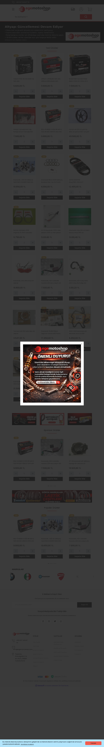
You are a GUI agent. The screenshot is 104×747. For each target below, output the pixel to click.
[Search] (52, 16)
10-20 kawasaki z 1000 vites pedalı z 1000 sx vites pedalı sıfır (51, 232)
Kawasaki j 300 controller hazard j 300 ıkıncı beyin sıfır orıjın (51, 282)
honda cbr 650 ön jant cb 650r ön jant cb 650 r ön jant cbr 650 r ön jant (79, 131)
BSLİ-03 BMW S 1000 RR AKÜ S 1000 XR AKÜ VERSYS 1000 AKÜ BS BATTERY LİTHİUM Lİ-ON (51, 131)
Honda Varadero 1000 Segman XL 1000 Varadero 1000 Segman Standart (22, 232)
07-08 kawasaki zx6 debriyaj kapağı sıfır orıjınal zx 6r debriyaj (79, 464)
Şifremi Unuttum (38, 652)
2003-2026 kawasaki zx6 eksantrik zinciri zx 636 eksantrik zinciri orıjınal (78, 333)
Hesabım (78, 644)
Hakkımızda (58, 662)
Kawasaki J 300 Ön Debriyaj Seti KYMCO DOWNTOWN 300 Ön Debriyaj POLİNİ (23, 181)
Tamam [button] (93, 743)
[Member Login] (80, 9)
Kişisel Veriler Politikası (61, 658)
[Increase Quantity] (32, 91)
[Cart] (89, 9)
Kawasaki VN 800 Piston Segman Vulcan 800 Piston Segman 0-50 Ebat (51, 333)
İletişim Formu (38, 656)
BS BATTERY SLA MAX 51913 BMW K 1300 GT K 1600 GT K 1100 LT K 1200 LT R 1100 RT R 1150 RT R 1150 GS (78, 80)
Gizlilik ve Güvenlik (60, 650)
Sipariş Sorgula (38, 664)
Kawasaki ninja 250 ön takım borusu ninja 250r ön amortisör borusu (79, 232)
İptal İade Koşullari (60, 654)
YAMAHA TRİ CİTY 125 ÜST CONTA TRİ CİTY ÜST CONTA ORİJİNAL (50, 384)
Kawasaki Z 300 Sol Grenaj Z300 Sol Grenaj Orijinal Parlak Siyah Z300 (23, 384)
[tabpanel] (24, 460)
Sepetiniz (78, 656)
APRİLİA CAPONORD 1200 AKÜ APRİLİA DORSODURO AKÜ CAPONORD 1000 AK (50, 80)
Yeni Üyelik (36, 644)
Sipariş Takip (79, 648)
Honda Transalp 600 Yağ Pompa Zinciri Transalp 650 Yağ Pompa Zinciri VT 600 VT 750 (23, 131)
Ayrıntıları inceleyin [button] (27, 744)
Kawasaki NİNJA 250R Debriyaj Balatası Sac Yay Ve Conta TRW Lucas (51, 181)
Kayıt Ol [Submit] (84, 606)
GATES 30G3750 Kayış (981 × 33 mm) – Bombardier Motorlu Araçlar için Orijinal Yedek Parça (79, 181)
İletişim (35, 668)
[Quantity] (24, 91)
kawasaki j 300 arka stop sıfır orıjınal (23, 282)
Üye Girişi (36, 648)
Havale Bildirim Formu (40, 660)
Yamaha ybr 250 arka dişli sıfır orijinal (24, 333)
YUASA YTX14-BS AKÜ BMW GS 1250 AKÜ (23, 80)
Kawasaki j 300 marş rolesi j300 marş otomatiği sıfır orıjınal (78, 282)
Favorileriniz (79, 652)
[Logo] (34, 9)
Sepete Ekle (24, 96)
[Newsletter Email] (52, 606)
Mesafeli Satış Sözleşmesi (58, 645)
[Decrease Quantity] (15, 91)
